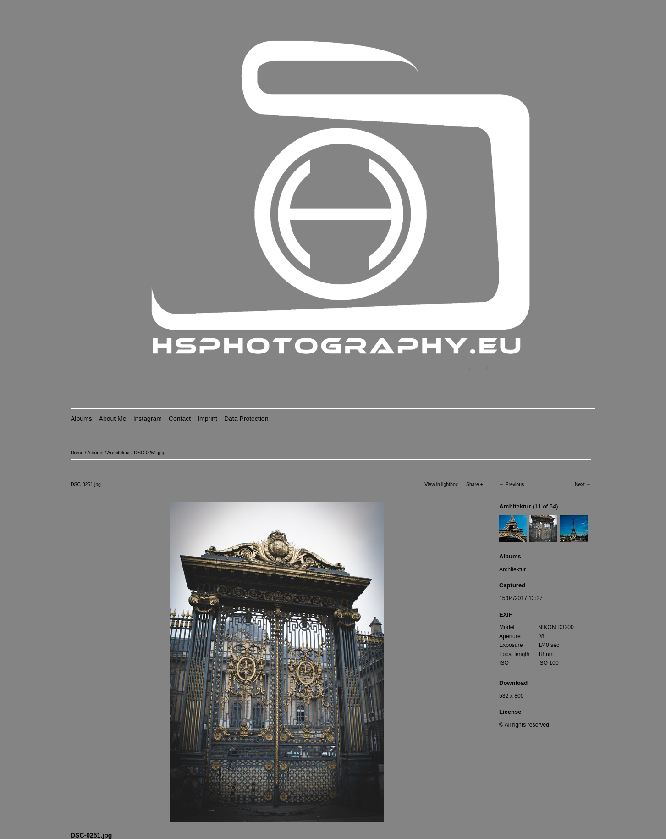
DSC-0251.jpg (149, 452)
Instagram (147, 418)
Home (77, 452)
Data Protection (246, 418)
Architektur (118, 452)
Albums (81, 418)
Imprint (207, 418)
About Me (113, 418)
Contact (180, 418)
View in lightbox (441, 484)
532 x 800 (511, 696)
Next (580, 484)
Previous (514, 484)
